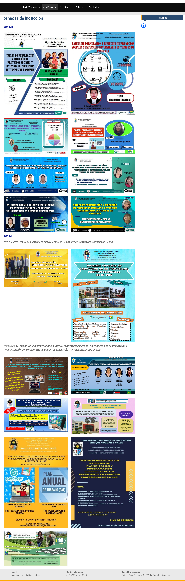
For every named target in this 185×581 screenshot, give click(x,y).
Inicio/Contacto (31, 7)
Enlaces (81, 7)
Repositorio (66, 7)
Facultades (95, 7)
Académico (50, 7)
